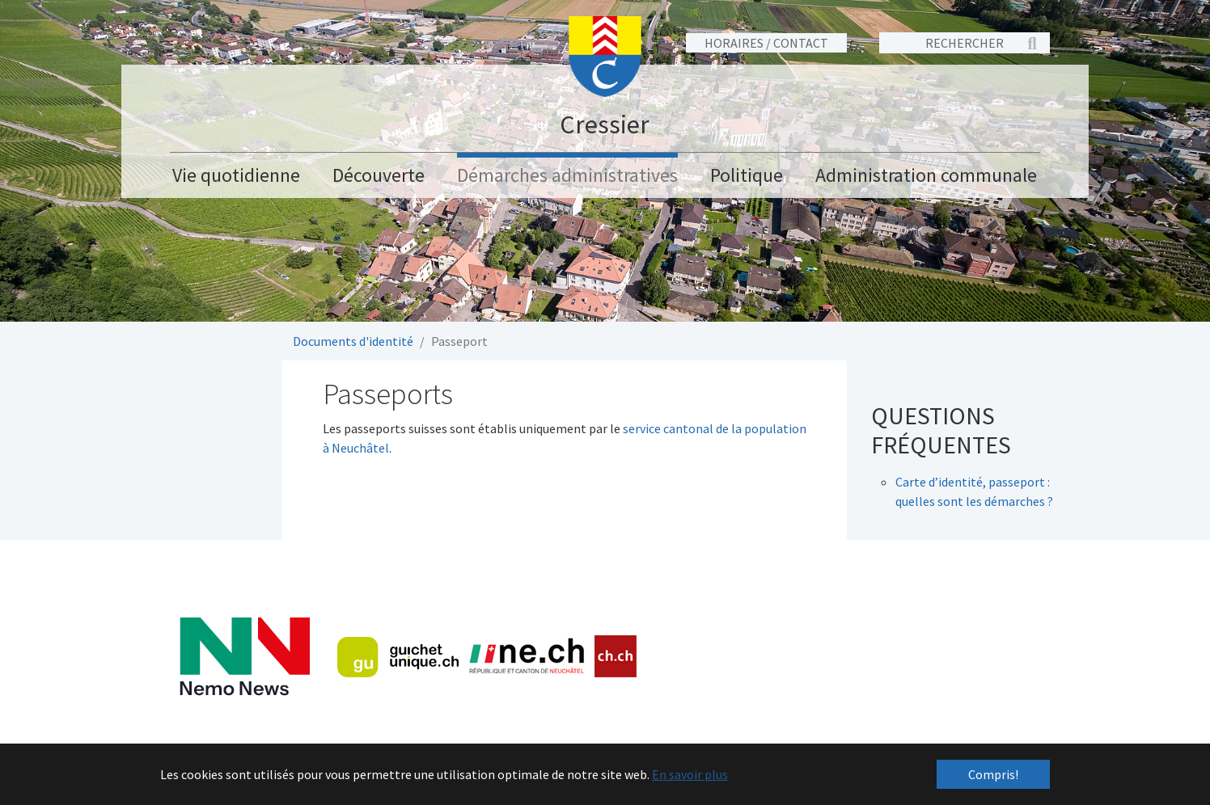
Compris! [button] (993, 774)
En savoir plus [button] (690, 774)
